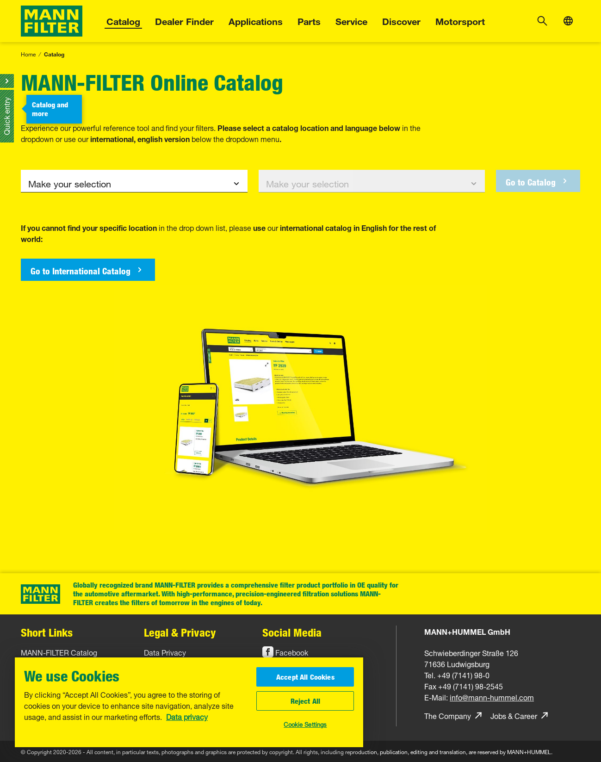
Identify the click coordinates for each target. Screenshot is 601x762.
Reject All (306, 701)
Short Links (47, 632)
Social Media (292, 632)
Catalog (123, 20)
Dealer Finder (184, 20)
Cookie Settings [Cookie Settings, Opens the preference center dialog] (305, 723)
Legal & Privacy (180, 632)
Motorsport (460, 20)
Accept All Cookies (305, 676)
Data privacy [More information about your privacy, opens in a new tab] (187, 716)
